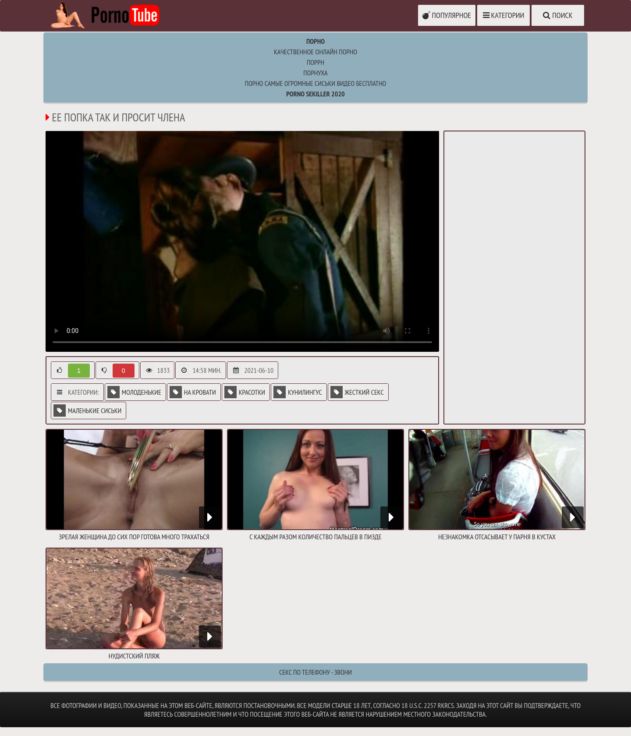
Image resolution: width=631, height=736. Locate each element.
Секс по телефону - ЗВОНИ (315, 672)
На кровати (193, 392)
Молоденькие (134, 392)
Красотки (244, 392)
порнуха (315, 72)
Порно (315, 41)
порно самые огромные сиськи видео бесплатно (315, 83)
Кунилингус (297, 392)
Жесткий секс (357, 392)
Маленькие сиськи (87, 410)
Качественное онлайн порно (315, 51)
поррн (315, 62)
